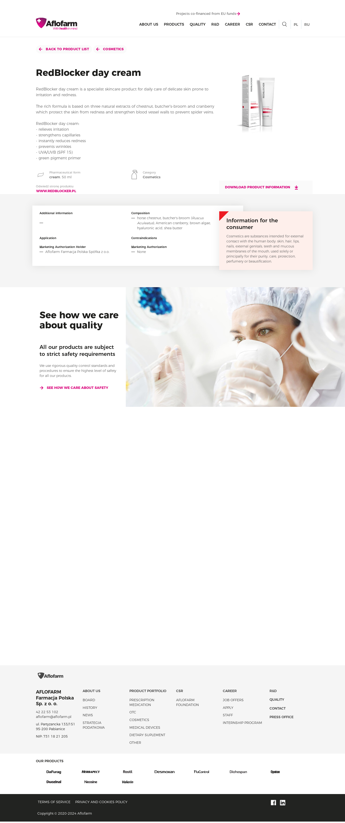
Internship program (242, 724)
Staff (228, 716)
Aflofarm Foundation (187, 703)
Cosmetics (110, 49)
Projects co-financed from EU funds (208, 13)
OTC (132, 713)
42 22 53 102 (47, 713)
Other (135, 744)
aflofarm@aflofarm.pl (53, 718)
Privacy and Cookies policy (101, 803)
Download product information (262, 187)
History (90, 709)
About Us (148, 24)
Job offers (233, 701)
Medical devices (144, 729)
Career (232, 24)
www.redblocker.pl (56, 191)
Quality (198, 24)
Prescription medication (141, 703)
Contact (267, 24)
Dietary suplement (147, 736)
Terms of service (54, 803)
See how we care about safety (74, 388)
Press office (281, 718)
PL (296, 24)
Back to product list (64, 49)
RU (307, 24)
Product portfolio (147, 692)
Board (89, 701)
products (174, 24)
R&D (215, 24)
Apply (228, 709)
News (88, 716)
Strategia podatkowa (94, 726)
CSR (249, 24)
